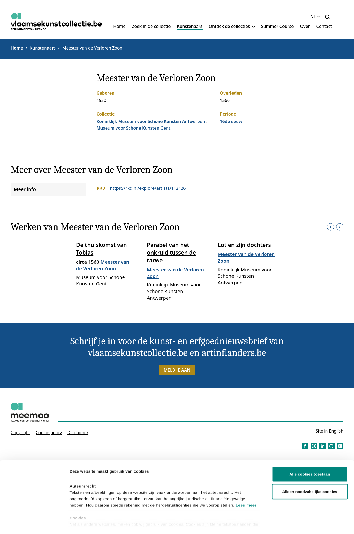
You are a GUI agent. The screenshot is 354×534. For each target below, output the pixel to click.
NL (315, 17)
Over (305, 26)
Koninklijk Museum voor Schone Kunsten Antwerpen (151, 121)
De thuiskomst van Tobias (101, 248)
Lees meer (245, 484)
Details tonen (286, 523)
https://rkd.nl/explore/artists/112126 (148, 188)
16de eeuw (231, 121)
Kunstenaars (189, 26)
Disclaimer (77, 432)
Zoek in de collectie (151, 26)
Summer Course (277, 26)
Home (119, 26)
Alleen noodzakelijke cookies (309, 470)
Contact (324, 26)
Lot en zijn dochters (244, 245)
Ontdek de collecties (232, 26)
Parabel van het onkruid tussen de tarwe (171, 252)
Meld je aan (177, 370)
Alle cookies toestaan (309, 453)
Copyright (20, 432)
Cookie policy (49, 432)
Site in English (329, 431)
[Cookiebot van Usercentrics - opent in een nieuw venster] (34, 524)
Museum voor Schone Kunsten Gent (134, 128)
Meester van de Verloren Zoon (92, 48)
